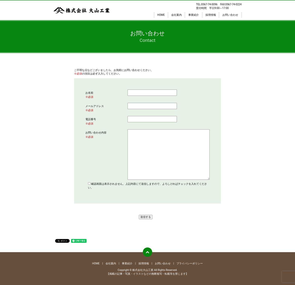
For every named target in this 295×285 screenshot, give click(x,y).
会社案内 (176, 14)
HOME (161, 14)
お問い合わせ (230, 14)
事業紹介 (193, 14)
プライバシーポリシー (189, 263)
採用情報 (210, 14)
